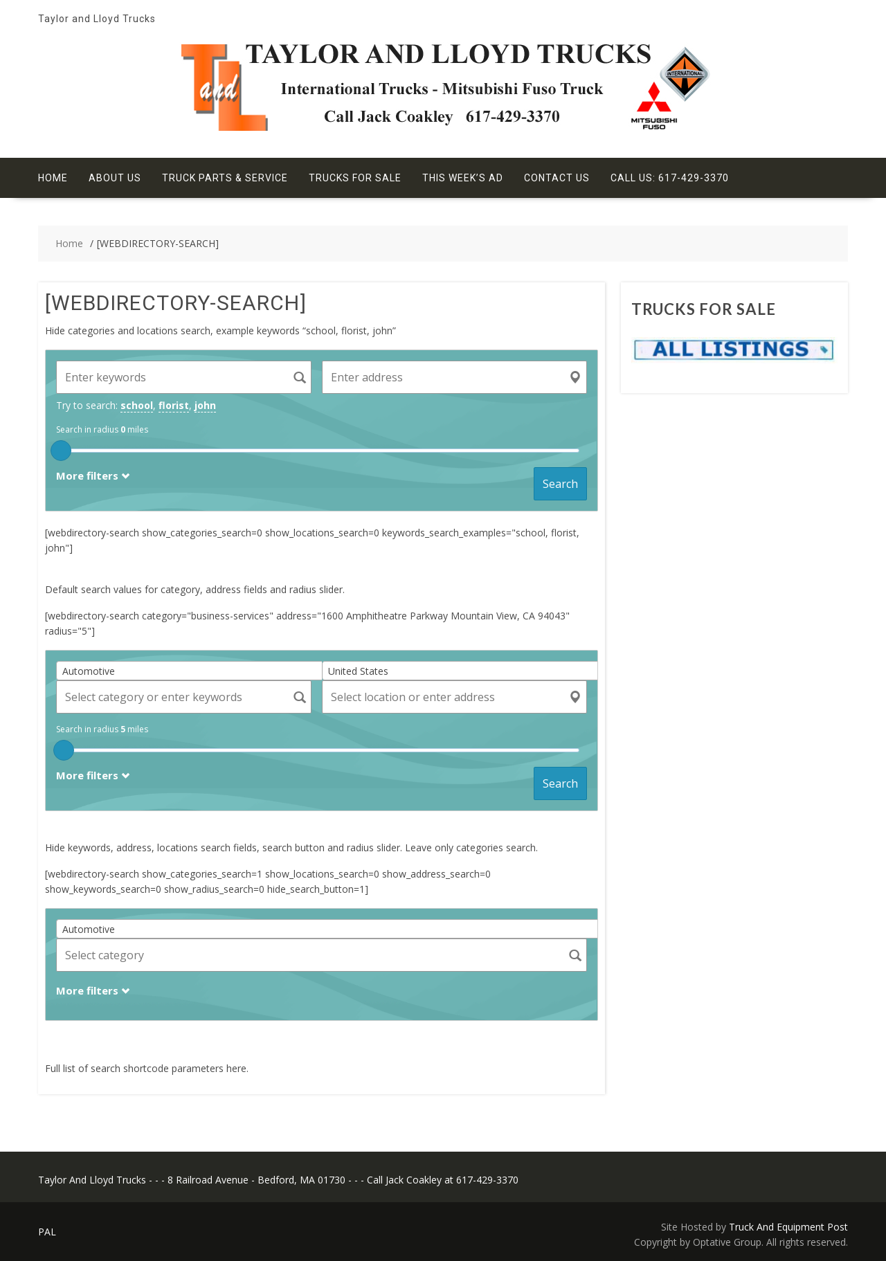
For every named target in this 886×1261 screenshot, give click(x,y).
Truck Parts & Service (225, 177)
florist (174, 405)
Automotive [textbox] (88, 671)
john (205, 405)
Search (560, 483)
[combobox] (194, 670)
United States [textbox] (358, 671)
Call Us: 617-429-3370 (670, 177)
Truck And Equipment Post (788, 1226)
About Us (115, 177)
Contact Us (557, 177)
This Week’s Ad (462, 177)
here (236, 1068)
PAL (47, 1231)
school (136, 405)
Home (53, 177)
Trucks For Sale (355, 177)
